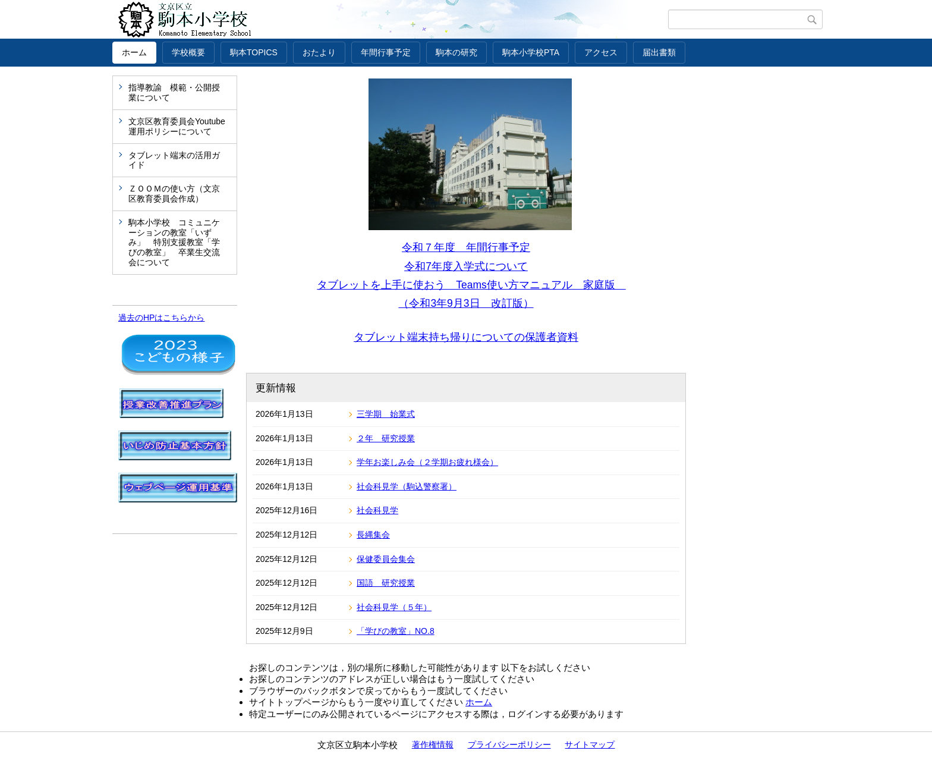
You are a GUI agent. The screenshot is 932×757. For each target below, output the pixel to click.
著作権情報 (433, 744)
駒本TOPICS (254, 52)
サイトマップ (590, 744)
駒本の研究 (456, 52)
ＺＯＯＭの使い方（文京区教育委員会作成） (174, 193)
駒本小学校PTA (530, 52)
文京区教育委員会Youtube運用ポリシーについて (176, 126)
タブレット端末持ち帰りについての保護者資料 (466, 337)
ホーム (134, 52)
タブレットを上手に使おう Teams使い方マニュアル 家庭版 (471, 285)
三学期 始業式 (386, 414)
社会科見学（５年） (394, 607)
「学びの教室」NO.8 (395, 631)
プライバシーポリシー (509, 744)
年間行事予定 (386, 52)
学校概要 (188, 52)
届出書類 (659, 52)
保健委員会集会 (386, 559)
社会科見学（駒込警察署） (406, 486)
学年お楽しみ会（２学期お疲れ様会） (427, 462)
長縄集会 (373, 534)
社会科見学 (377, 510)
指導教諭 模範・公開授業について (174, 92)
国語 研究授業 (386, 583)
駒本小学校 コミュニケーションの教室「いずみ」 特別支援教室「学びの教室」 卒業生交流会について (174, 242)
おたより (319, 52)
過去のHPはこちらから (161, 317)
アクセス (601, 52)
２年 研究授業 (386, 438)
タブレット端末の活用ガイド (174, 160)
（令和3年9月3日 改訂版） (465, 303)
